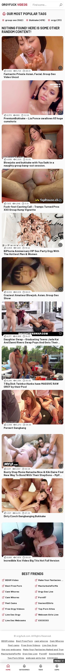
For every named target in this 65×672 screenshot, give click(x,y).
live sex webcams (15, 620)
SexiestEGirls (45, 603)
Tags (40, 670)
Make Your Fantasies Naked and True (50, 580)
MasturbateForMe (48, 585)
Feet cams (11, 603)
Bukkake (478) (37, 20)
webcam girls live (48, 614)
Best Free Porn (13, 585)
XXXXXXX (43, 620)
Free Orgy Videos (14, 608)
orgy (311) (56, 20)
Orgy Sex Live (45, 591)
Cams (57, 670)
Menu (58, 660)
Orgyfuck (14, 4)
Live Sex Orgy (12, 614)
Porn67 (42, 597)
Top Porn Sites (46, 608)
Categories (24, 670)
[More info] (60, 68)
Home (8, 670)
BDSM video (12, 580)
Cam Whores (12, 597)
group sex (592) (14, 20)
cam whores (12, 591)
